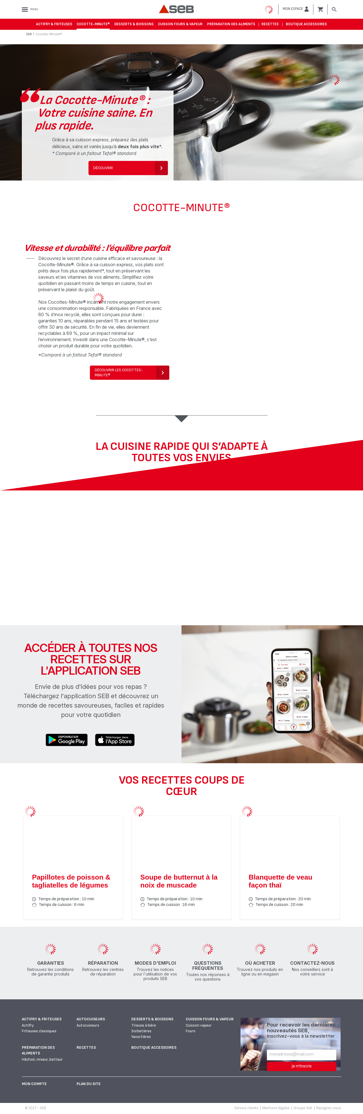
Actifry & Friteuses (54, 24)
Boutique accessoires (306, 24)
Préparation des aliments (231, 24)
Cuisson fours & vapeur (180, 24)
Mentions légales (276, 1108)
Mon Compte (34, 1083)
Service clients (246, 1108)
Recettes (270, 24)
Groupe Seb (303, 1108)
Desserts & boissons (134, 24)
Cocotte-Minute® (93, 24)
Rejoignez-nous (328, 1108)
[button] (296, 9)
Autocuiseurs (91, 1019)
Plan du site (89, 1083)
